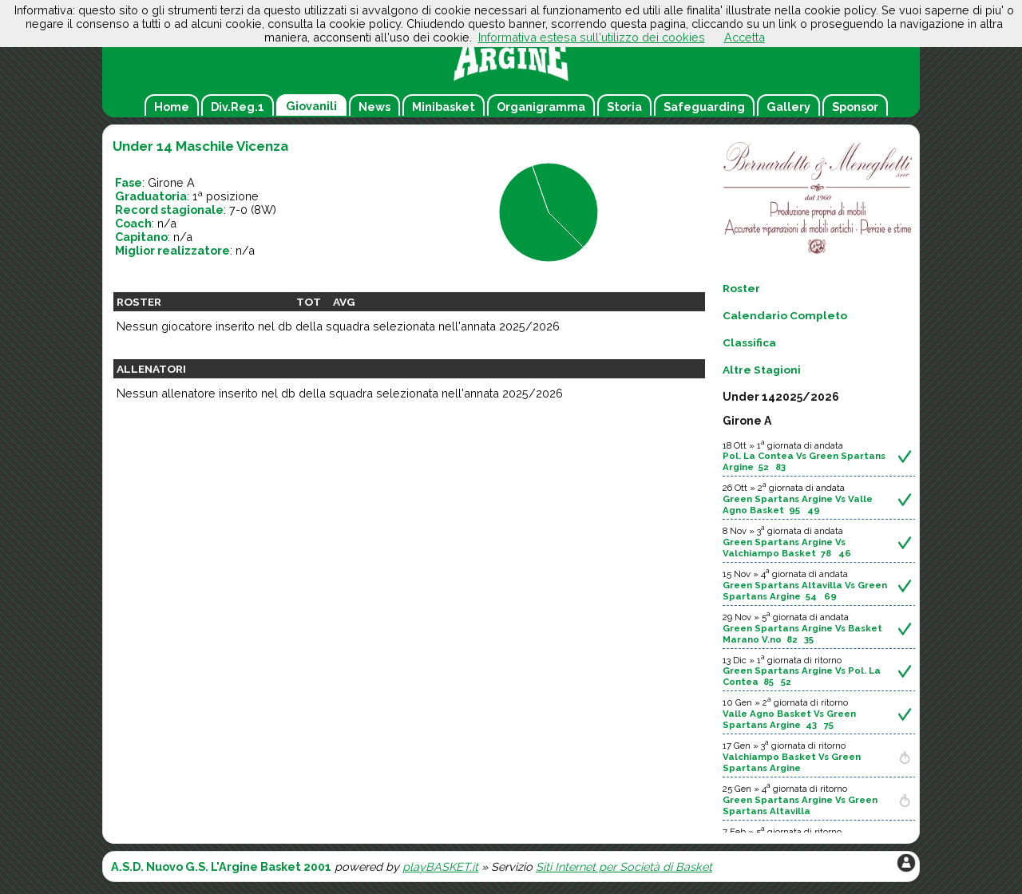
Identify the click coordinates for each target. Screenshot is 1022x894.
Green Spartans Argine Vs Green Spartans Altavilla (800, 805)
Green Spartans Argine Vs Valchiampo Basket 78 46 (787, 547)
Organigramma (541, 106)
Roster (741, 288)
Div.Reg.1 (237, 106)
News (374, 106)
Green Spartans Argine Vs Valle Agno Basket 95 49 (798, 504)
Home (171, 106)
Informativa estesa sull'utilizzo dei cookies (591, 37)
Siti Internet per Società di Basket (624, 866)
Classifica (749, 342)
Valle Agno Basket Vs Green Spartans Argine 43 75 (789, 719)
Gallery (788, 106)
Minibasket (443, 106)
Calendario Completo (785, 315)
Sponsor (855, 106)
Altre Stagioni (762, 369)
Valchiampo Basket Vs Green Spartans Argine (792, 762)
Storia (624, 106)
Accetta (744, 37)
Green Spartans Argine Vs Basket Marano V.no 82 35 (802, 634)
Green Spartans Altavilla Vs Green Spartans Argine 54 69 (805, 591)
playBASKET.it (440, 866)
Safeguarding (704, 106)
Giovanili (311, 106)
